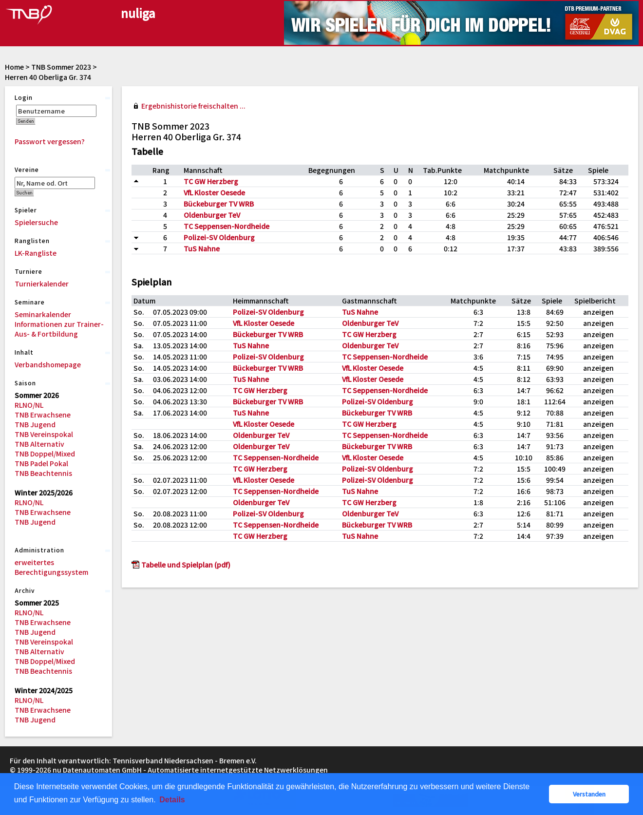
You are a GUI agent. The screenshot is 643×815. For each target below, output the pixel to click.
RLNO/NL (29, 405)
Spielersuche (36, 222)
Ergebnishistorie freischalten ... (193, 106)
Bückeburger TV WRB (219, 203)
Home (14, 67)
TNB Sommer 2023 (61, 67)
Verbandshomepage (48, 364)
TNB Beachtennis (43, 473)
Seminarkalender (43, 314)
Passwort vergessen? (50, 141)
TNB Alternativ (39, 444)
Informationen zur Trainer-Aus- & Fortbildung (59, 329)
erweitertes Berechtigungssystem (51, 567)
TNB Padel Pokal (41, 463)
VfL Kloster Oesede (214, 192)
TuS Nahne (202, 248)
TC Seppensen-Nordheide (226, 226)
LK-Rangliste (36, 253)
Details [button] (172, 800)
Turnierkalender (42, 283)
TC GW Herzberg (211, 181)
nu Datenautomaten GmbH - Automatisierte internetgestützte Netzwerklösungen (190, 770)
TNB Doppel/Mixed (45, 453)
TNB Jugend (35, 424)
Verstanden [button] (589, 793)
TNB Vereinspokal (44, 434)
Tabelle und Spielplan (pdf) (185, 564)
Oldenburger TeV (212, 215)
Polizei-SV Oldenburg (219, 237)
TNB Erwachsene (43, 414)
